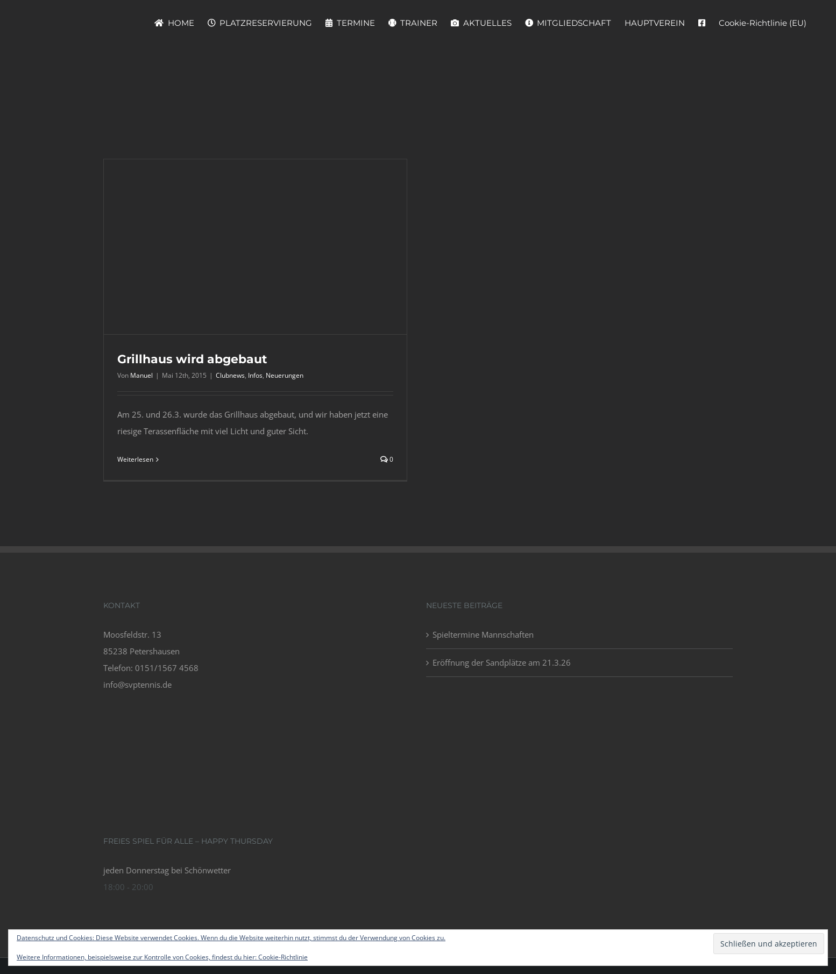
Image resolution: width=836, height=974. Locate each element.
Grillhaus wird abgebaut (192, 359)
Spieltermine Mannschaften (483, 634)
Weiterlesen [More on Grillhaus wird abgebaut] (135, 459)
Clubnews (230, 375)
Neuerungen (284, 375)
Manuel (141, 375)
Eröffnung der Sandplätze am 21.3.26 (502, 662)
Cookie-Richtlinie (283, 957)
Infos (255, 375)
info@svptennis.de (137, 684)
